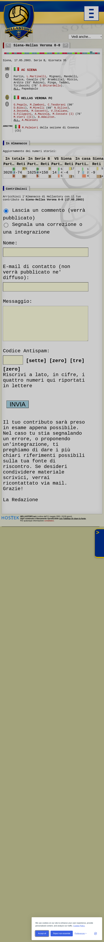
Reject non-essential (61, 933)
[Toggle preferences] (80, 933)
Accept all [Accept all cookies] (42, 933)
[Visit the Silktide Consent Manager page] (95, 933)
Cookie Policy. (79, 926)
